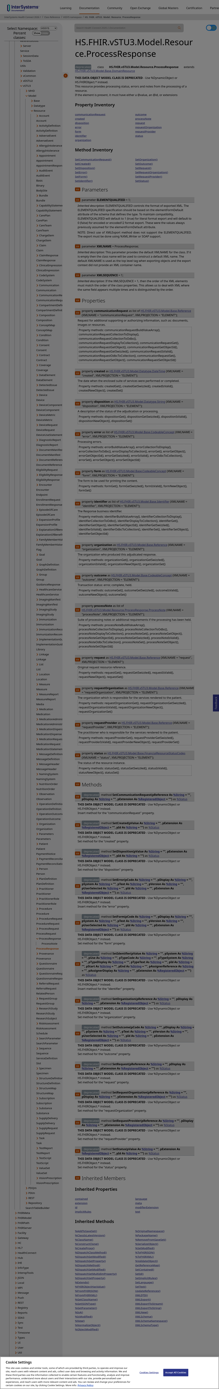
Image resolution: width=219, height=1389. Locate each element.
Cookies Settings (149, 1376)
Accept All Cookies (175, 1376)
